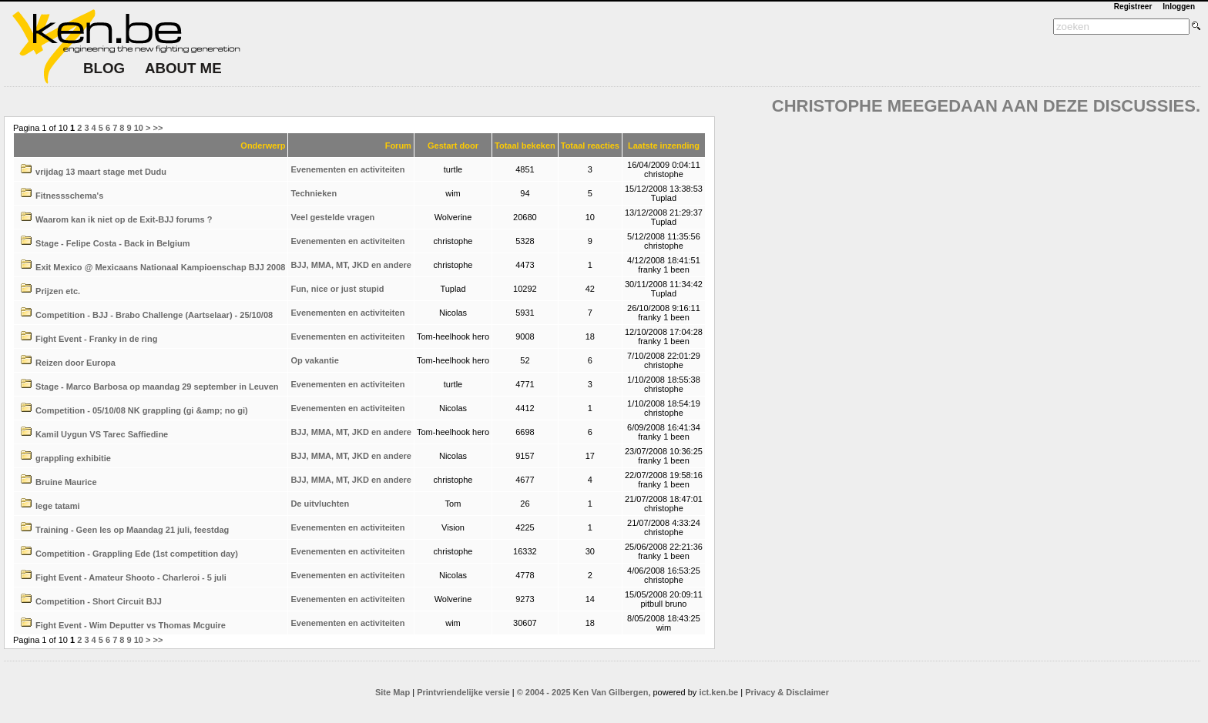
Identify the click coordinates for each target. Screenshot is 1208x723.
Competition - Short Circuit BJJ (98, 601)
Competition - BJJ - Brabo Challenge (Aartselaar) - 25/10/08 (154, 315)
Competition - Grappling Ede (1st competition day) (136, 553)
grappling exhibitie (73, 458)
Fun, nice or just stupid (337, 288)
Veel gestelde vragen (332, 217)
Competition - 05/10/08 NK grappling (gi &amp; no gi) (141, 410)
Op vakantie (314, 360)
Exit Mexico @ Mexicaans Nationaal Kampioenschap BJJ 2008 (160, 267)
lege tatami (57, 505)
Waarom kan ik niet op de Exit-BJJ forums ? (123, 219)
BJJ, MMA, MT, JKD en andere (350, 264)
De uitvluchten (319, 503)
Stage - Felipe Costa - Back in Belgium (112, 243)
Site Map (392, 692)
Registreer (1133, 6)
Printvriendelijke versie (463, 692)
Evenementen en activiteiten (347, 169)
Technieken (313, 193)
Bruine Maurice (65, 482)
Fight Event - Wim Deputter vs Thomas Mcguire (130, 625)
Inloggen (1179, 6)
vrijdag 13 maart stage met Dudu (100, 171)
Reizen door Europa (75, 362)
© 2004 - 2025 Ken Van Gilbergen (583, 692)
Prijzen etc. (57, 291)
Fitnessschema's (69, 195)
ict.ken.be (718, 692)
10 (138, 127)
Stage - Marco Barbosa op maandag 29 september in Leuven (156, 386)
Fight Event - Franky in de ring (96, 338)
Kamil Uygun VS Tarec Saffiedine (101, 434)
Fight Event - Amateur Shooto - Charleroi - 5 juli (130, 577)
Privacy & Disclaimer (787, 692)
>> (158, 127)
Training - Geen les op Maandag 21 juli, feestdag (132, 529)
